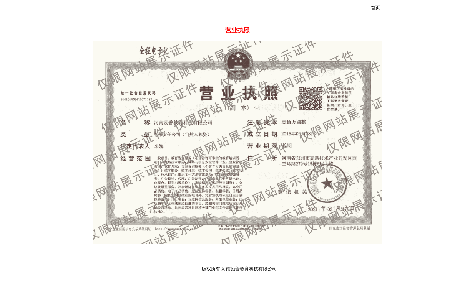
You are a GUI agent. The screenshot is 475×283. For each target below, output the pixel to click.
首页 (375, 7)
